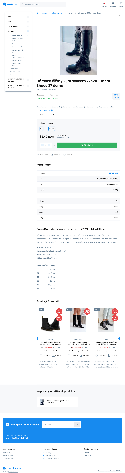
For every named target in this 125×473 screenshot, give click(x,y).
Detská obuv (14, 69)
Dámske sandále (17, 47)
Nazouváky (15, 44)
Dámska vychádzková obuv (18, 56)
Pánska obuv (14, 75)
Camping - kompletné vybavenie (16, 86)
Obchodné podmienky (52, 458)
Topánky (45, 13)
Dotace (87, 453)
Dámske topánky (58, 13)
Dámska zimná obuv (17, 65)
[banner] (10, 4)
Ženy (9, 17)
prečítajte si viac (44, 110)
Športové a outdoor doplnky (16, 80)
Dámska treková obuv (17, 51)
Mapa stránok (13, 472)
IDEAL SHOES (116, 96)
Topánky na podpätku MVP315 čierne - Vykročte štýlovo (78, 343)
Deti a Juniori (13, 26)
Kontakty (48, 453)
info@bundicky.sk (19, 438)
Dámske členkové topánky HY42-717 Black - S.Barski (106, 343)
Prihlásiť (77, 424)
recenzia (88, 455)
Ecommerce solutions (105, 471)
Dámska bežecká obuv (17, 40)
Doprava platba (50, 455)
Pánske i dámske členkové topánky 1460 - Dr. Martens (50, 343)
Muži (9, 22)
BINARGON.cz (117, 471)
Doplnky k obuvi (15, 72)
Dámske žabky (17, 60)
